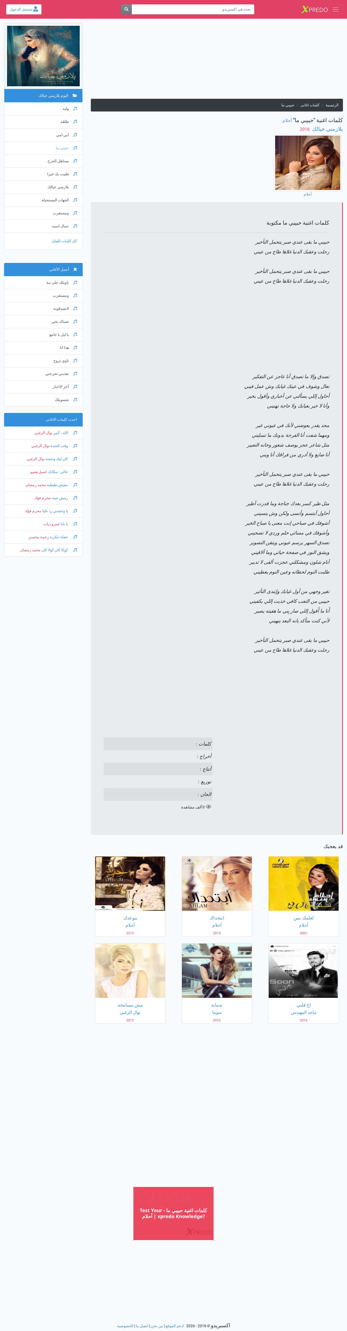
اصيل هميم (38, 472)
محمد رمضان (35, 485)
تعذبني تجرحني (61, 373)
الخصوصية (125, 1326)
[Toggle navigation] (336, 9)
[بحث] (126, 9)
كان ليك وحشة (61, 459)
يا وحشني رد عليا (59, 511)
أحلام (287, 120)
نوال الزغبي (43, 433)
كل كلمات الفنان (64, 241)
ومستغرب (65, 213)
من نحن (157, 1326)
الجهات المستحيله (59, 200)
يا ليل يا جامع (63, 334)
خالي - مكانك (62, 472)
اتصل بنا (142, 1326)
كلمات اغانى (310, 105)
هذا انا (68, 347)
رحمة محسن (38, 537)
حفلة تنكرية (63, 537)
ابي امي (66, 135)
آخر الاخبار (65, 386)
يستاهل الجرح (62, 161)
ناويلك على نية (61, 282)
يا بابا (68, 524)
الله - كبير (65, 433)
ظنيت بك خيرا (62, 174)
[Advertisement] (217, 61)
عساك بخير (64, 321)
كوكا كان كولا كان (59, 550)
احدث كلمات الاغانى (61, 419)
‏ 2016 (305, 129)
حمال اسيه (64, 226)
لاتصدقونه (65, 308)
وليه (70, 108)
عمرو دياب (51, 524)
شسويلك (66, 399)
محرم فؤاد (42, 498)
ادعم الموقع (175, 1326)
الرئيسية (332, 105)
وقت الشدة (63, 446)
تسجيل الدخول (24, 9)
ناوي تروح (65, 360)
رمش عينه (64, 498)
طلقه (68, 121)
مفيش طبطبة (61, 485)
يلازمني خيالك (327, 129)
